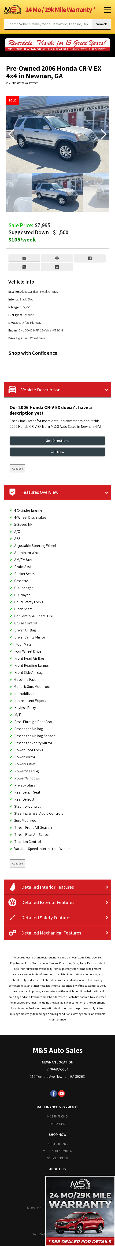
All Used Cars (57, 1144)
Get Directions (57, 440)
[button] (103, 134)
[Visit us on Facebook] (53, 1093)
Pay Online (57, 1123)
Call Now (57, 451)
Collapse (17, 468)
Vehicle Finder (57, 1158)
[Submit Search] (101, 24)
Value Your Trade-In (57, 1151)
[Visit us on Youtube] (61, 1093)
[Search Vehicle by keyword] (48, 24)
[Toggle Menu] (105, 9)
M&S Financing (57, 1116)
